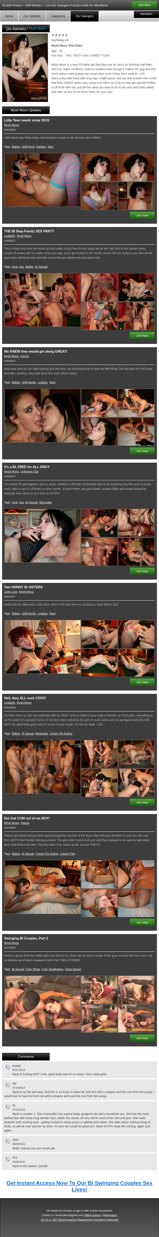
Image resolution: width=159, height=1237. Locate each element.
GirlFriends (29, 382)
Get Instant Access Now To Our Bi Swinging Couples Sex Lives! (80, 1186)
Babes (16, 146)
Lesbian (42, 382)
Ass (21, 266)
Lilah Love (10, 591)
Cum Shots (33, 969)
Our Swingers (84, 16)
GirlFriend (28, 146)
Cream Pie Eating (60, 733)
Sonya (24, 356)
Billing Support (93, 1215)
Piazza (24, 823)
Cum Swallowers (52, 969)
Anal (15, 266)
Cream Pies (67, 853)
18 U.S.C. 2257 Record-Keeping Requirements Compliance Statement (79, 1219)
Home (9, 16)
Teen (50, 146)
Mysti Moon (11, 125)
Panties (41, 146)
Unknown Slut (29, 471)
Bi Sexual (41, 266)
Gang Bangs (73, 969)
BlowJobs (45, 502)
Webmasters (110, 1215)
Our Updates (32, 16)
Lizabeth (9, 236)
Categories (58, 16)
